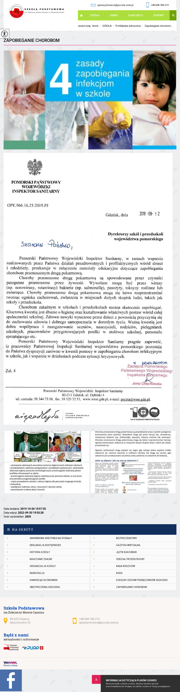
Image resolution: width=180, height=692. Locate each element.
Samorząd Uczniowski (44, 580)
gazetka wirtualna (128, 545)
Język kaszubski (126, 552)
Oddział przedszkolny (130, 559)
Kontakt (159, 15)
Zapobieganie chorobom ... (157, 26)
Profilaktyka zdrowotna (126, 26)
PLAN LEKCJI (136, 15)
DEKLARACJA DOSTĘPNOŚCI (45, 545)
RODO (119, 573)
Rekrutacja (37, 573)
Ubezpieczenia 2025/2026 (45, 587)
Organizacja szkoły (43, 566)
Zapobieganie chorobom (32, 40)
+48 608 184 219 (157, 5)
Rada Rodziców (125, 566)
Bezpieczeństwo (126, 538)
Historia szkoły (40, 552)
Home (95, 26)
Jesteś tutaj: (85, 26)
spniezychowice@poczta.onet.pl (112, 5)
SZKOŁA (94, 15)
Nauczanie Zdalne (41, 559)
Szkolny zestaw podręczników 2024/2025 (142, 580)
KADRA (114, 15)
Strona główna (83, 15)
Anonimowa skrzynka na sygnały (51, 538)
